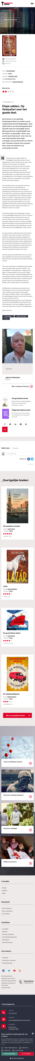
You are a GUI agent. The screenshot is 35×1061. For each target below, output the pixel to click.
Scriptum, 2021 (13, 76)
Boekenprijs (5, 940)
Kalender (4, 891)
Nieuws (3, 888)
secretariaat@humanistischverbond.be (19, 1020)
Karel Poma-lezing (6, 942)
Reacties (7, 63)
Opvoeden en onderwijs (8, 960)
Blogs (3, 893)
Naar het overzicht (10, 20)
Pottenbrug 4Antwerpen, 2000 (13, 1028)
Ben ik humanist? (6, 908)
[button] (17, 1058)
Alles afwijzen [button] (26, 1054)
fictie (10, 74)
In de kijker (4, 929)
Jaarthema (4, 958)
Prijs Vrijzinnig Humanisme (9, 937)
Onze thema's (5, 914)
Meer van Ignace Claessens (20, 386)
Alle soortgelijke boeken (15, 716)
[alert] (17, 1046)
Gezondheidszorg (6, 963)
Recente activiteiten (7, 934)
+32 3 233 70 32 (13, 1013)
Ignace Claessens (18, 82)
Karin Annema (11, 71)
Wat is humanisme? (7, 911)
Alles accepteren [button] (9, 1054)
